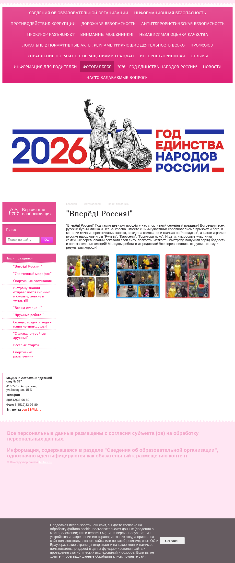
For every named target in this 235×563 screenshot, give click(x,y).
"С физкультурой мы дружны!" (29, 335)
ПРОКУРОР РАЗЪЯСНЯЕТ (50, 34)
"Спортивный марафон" (32, 273)
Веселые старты (26, 345)
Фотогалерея (97, 66)
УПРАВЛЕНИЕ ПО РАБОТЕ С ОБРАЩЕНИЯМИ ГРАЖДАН (80, 55)
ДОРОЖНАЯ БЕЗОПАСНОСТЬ (108, 23)
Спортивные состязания (32, 281)
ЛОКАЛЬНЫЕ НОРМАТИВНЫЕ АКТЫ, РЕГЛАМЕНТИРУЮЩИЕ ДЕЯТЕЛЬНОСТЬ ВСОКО (103, 45)
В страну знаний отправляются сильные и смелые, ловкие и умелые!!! (31, 294)
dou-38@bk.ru (31, 409)
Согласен (172, 541)
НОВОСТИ (212, 66)
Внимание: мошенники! (106, 34)
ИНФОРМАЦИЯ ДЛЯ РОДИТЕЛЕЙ (45, 66)
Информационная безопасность (170, 12)
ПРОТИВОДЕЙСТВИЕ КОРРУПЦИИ (43, 23)
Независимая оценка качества (173, 34)
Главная (71, 203)
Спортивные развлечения (23, 354)
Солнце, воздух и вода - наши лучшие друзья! (32, 324)
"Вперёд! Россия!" (27, 266)
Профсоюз (201, 45)
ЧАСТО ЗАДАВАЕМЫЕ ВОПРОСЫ (118, 77)
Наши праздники (19, 258)
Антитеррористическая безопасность (182, 23)
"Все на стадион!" (27, 308)
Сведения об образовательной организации (78, 12)
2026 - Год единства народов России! (157, 66)
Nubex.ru (45, 462)
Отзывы (199, 55)
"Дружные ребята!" (28, 315)
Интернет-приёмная (162, 55)
